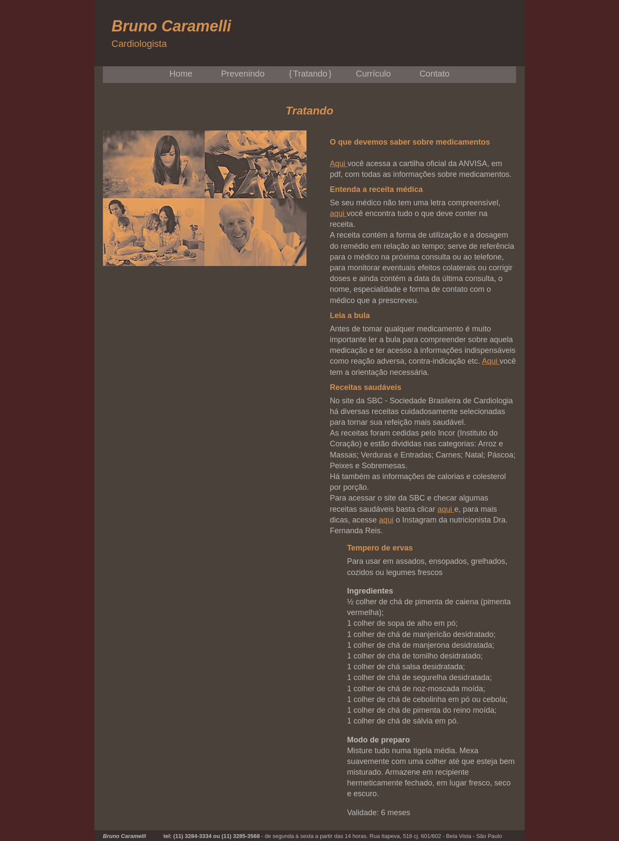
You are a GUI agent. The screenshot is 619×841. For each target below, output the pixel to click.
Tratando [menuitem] (310, 73)
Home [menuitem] (181, 73)
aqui (338, 213)
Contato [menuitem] (434, 73)
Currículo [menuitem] (373, 73)
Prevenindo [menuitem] (242, 73)
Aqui (338, 163)
